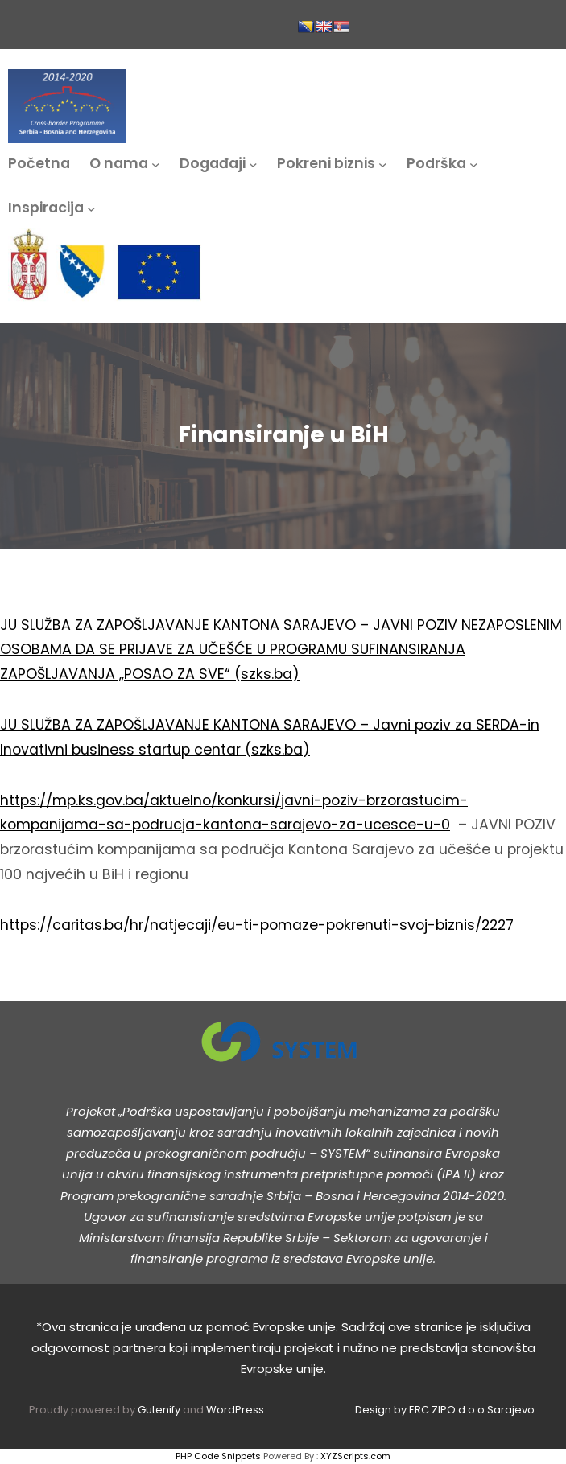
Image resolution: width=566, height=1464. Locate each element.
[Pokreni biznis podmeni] (382, 163)
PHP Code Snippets (218, 1456)
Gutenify (160, 1409)
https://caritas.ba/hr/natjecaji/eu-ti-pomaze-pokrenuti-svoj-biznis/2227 (257, 925)
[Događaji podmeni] (253, 163)
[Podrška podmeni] (473, 163)
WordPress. (236, 1409)
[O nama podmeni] (155, 163)
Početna (39, 163)
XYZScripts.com (355, 1456)
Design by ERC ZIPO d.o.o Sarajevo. (446, 1409)
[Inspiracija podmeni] (91, 208)
